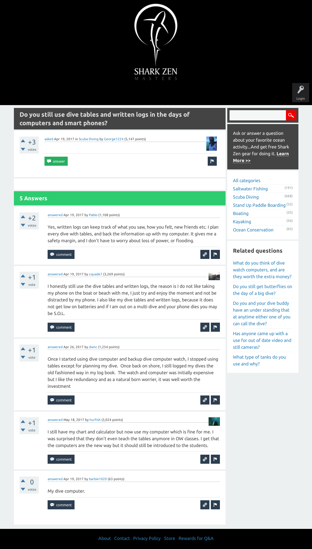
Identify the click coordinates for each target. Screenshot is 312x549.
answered (55, 215)
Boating (241, 213)
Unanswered (117, 94)
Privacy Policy (147, 538)
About (203, 94)
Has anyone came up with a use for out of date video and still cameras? (262, 340)
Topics (138, 94)
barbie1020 (98, 479)
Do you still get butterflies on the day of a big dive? (262, 290)
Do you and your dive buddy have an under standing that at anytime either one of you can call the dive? (261, 313)
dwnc (93, 347)
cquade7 (95, 274)
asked (48, 139)
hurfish (95, 420)
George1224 (114, 139)
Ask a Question (180, 94)
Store (221, 94)
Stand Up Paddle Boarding (259, 205)
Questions (93, 94)
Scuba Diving (89, 139)
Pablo (93, 215)
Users (156, 94)
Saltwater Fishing (250, 188)
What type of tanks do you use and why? (259, 360)
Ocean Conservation (253, 229)
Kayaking (242, 221)
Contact (122, 538)
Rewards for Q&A (196, 538)
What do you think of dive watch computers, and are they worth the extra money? (262, 269)
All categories (246, 180)
